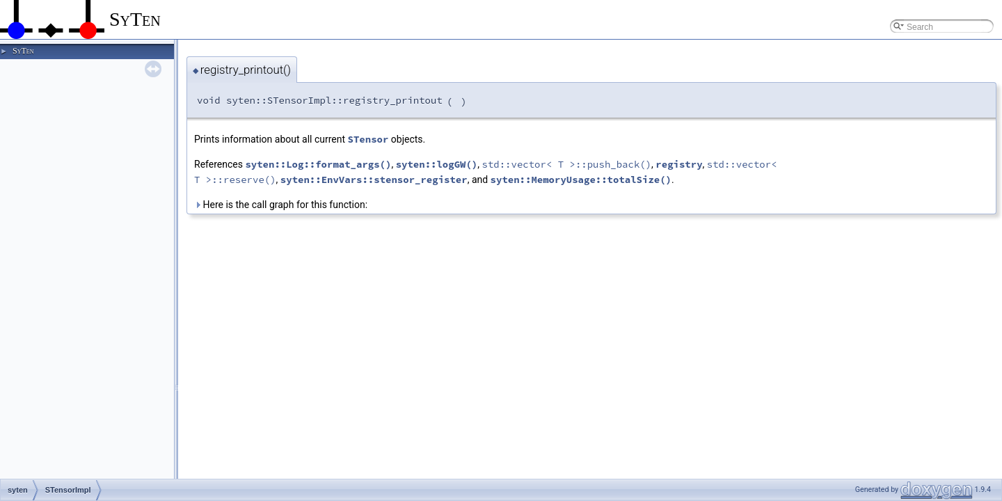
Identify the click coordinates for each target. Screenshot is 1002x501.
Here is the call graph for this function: (280, 204)
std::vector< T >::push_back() (566, 164)
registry (678, 164)
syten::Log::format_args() (318, 164)
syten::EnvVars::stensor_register (374, 179)
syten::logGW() (437, 164)
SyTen (23, 51)
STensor (368, 139)
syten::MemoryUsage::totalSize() (581, 179)
